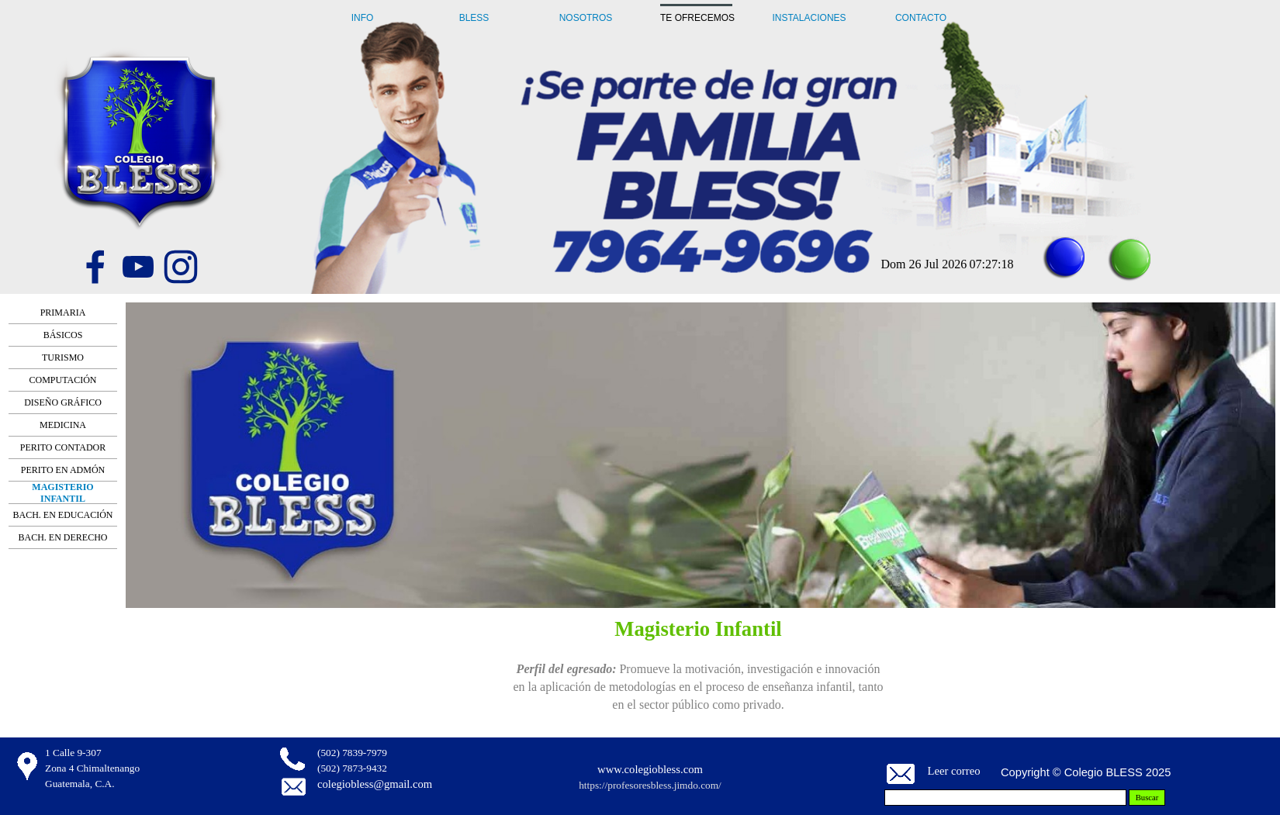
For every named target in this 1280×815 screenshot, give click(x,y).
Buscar (1147, 797)
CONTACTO (920, 17)
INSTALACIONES (809, 17)
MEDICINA (63, 425)
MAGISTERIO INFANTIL (62, 493)
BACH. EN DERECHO (62, 537)
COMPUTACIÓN (62, 380)
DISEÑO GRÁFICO (63, 402)
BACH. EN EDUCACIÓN (63, 514)
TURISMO (63, 357)
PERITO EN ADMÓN (63, 469)
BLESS (474, 17)
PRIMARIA (63, 312)
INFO (362, 17)
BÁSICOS (63, 335)
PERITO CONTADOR (63, 447)
